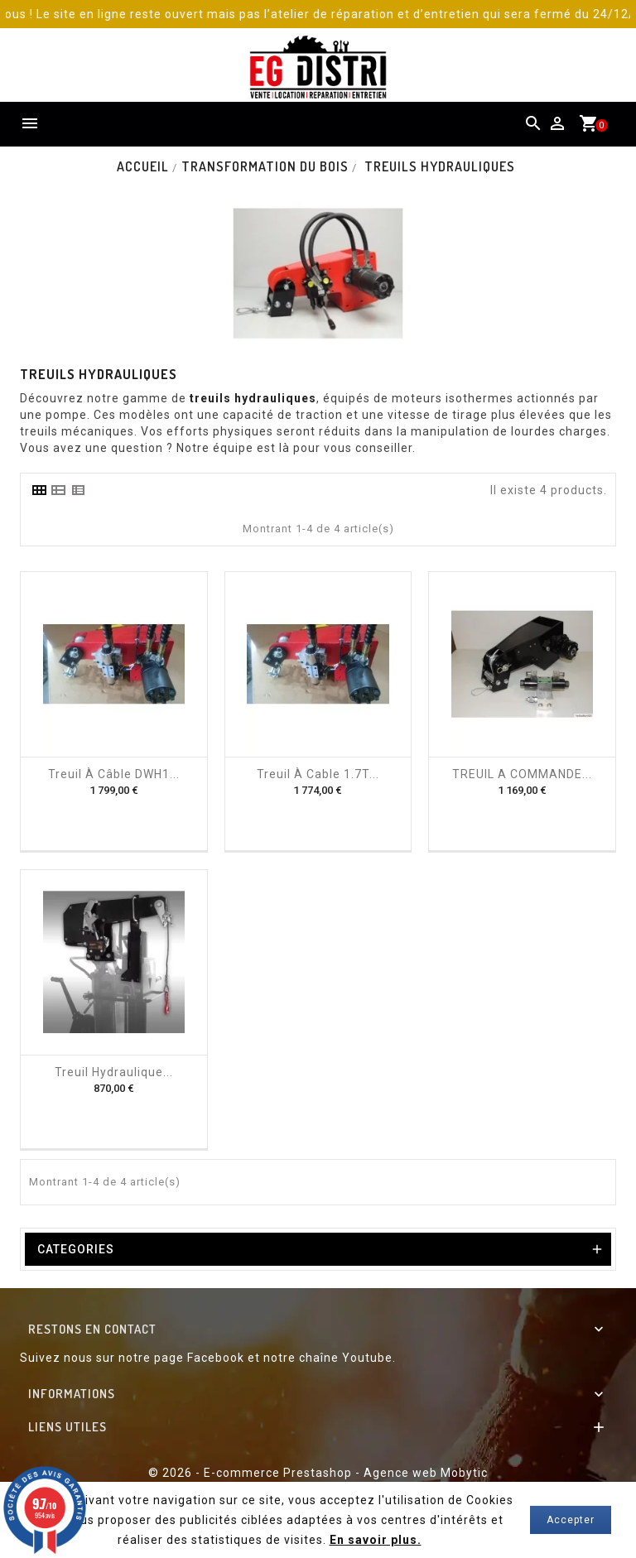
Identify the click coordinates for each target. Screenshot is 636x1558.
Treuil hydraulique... (114, 1072)
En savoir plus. (376, 1539)
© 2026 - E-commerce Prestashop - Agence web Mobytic (318, 1472)
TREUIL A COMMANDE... (522, 774)
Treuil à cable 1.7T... (318, 774)
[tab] (39, 490)
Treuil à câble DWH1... (114, 774)
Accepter (571, 1520)
